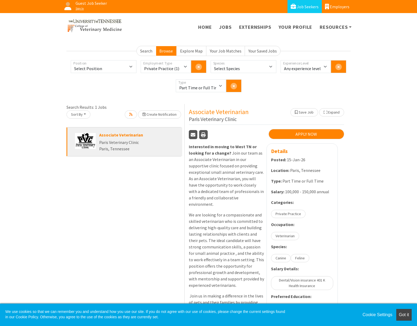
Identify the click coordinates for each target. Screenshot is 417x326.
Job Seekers (305, 6)
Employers (337, 6)
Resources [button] (334, 27)
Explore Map (191, 51)
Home (205, 27)
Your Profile (295, 27)
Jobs (225, 27)
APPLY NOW (306, 134)
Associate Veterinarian (121, 135)
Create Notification (160, 114)
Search (146, 51)
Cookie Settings (377, 314)
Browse (166, 51)
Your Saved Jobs (262, 51)
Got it (404, 314)
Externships (255, 27)
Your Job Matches (225, 51)
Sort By (77, 114)
